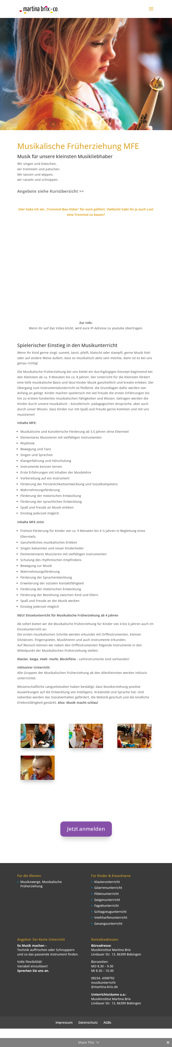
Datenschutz (88, 1022)
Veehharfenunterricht (110, 917)
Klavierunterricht (107, 882)
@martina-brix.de (104, 987)
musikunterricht (103, 982)
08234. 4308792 (102, 978)
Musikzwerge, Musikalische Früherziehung (41, 884)
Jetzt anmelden (86, 828)
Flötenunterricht (106, 894)
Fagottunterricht (106, 905)
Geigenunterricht (107, 900)
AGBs (107, 1022)
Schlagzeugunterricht (110, 911)
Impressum (64, 1022)
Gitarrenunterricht (108, 887)
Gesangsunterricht (108, 923)
